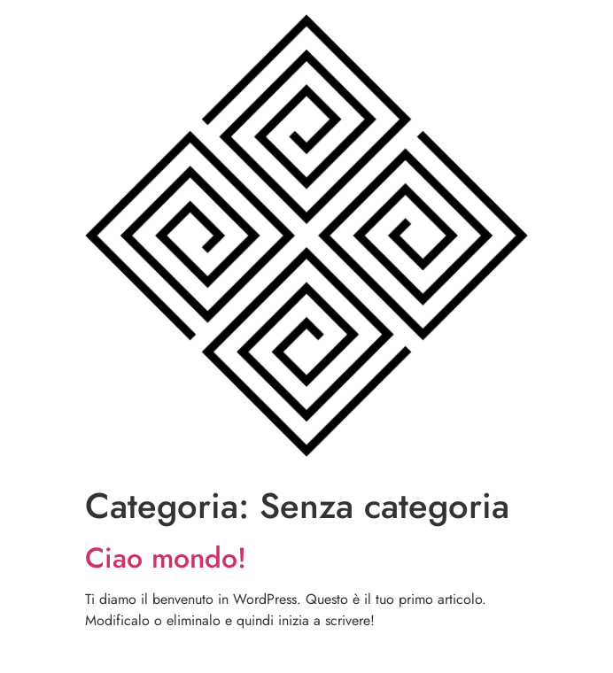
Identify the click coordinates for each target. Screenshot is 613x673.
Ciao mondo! (165, 558)
